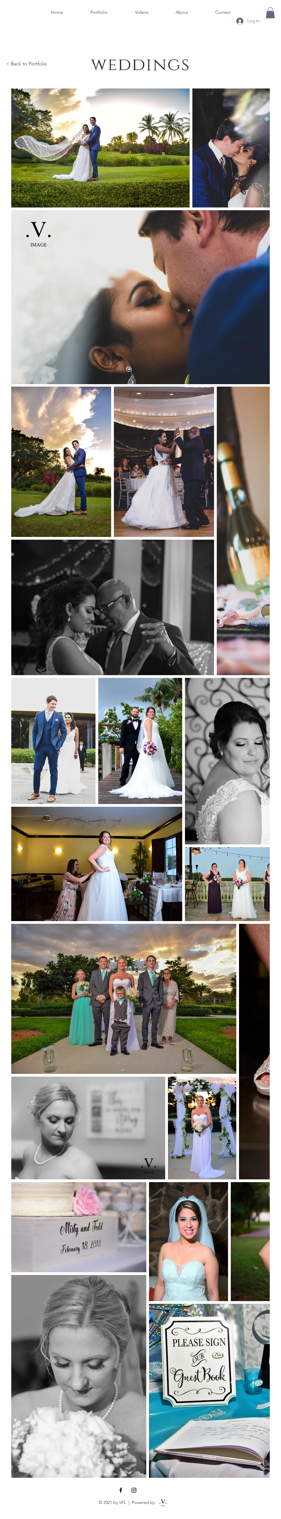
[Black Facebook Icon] (120, 1490)
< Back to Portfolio (26, 64)
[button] (270, 12)
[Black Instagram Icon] (134, 1490)
